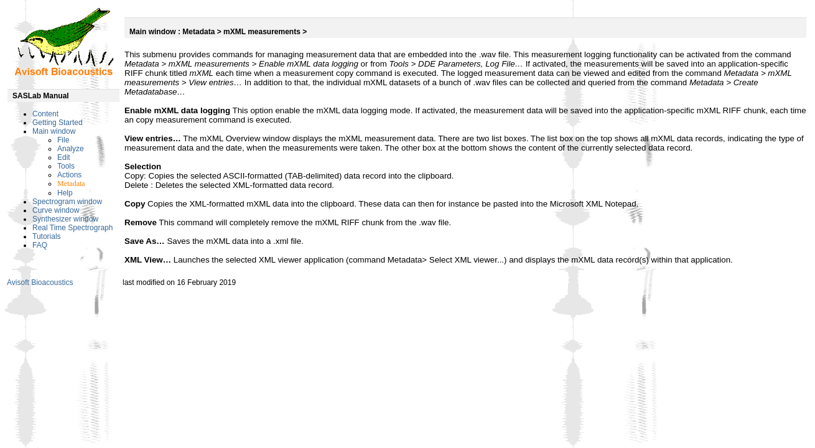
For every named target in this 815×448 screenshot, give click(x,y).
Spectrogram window (67, 201)
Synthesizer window (65, 219)
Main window (53, 131)
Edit (63, 157)
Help (65, 193)
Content (45, 114)
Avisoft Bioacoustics (40, 282)
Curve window (55, 210)
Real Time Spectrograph (72, 227)
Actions (69, 174)
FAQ (39, 245)
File (63, 140)
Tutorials (46, 236)
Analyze (70, 148)
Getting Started (57, 122)
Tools (66, 166)
